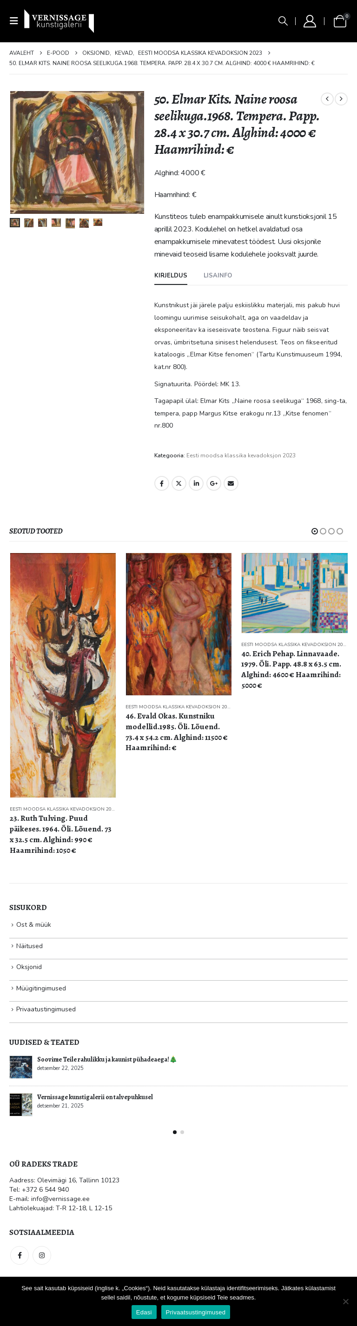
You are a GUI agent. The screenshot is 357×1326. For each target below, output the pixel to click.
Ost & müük (33, 924)
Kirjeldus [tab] (170, 275)
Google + (213, 483)
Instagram (42, 1255)
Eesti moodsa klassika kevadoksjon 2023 (241, 455)
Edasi (144, 1312)
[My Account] (309, 21)
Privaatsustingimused (196, 1312)
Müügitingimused (41, 988)
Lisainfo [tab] (218, 275)
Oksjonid (29, 967)
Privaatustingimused (46, 1009)
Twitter (179, 483)
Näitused (29, 946)
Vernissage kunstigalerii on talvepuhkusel (95, 1097)
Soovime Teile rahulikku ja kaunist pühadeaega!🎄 (107, 1059)
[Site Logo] (59, 21)
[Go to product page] (63, 675)
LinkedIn (196, 483)
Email (231, 483)
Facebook (161, 483)
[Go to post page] (21, 1067)
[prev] (327, 99)
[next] (341, 99)
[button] (16, 21)
